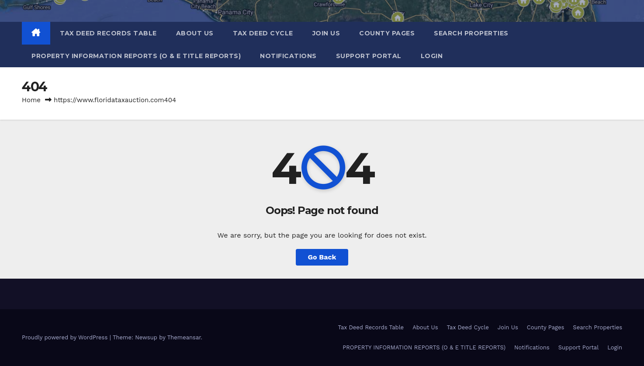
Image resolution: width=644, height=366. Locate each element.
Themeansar (184, 337)
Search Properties (471, 33)
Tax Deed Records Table (108, 33)
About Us (195, 33)
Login (432, 56)
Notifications (288, 56)
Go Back (322, 257)
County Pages (387, 33)
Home (31, 100)
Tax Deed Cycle (263, 33)
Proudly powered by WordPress (66, 337)
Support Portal (369, 56)
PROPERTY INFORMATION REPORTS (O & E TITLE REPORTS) (136, 56)
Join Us (326, 33)
